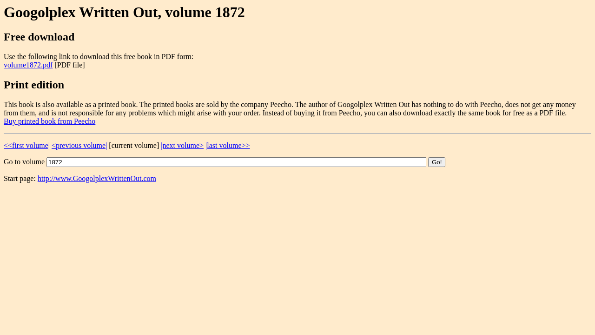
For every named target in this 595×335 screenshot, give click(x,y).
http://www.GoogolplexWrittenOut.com (97, 178)
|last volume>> (227, 145)
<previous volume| (79, 145)
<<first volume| (27, 145)
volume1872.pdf (28, 65)
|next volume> (182, 145)
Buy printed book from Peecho (49, 121)
